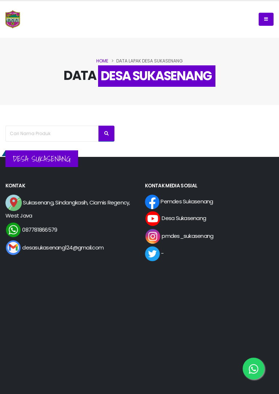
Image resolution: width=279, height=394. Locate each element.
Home (102, 61)
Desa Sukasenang (175, 218)
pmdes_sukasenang (179, 236)
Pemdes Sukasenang (179, 201)
